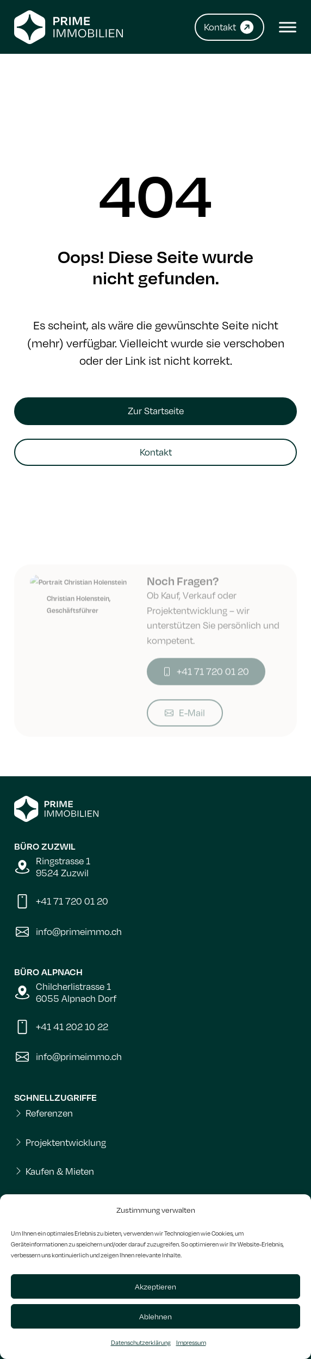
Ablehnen (155, 1316)
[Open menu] (284, 27)
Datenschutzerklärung (141, 1342)
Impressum (191, 1342)
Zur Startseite (156, 410)
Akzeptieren (155, 1286)
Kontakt (156, 452)
